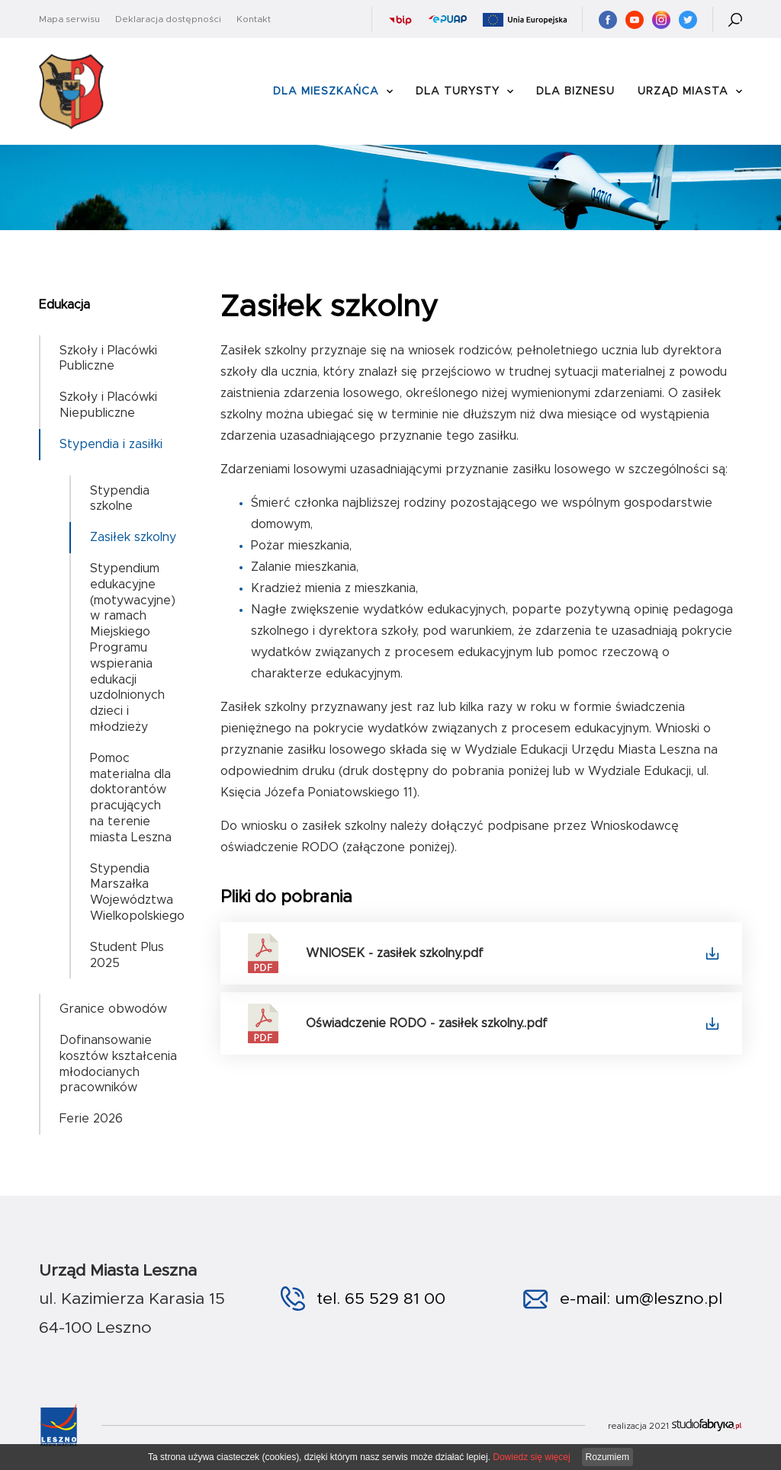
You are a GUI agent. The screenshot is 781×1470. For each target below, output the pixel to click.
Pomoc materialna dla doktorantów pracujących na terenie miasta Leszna (131, 798)
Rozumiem (607, 1457)
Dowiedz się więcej (531, 1457)
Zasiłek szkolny (133, 537)
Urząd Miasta (683, 91)
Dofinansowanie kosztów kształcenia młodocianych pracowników (118, 1064)
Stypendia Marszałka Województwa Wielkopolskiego (137, 892)
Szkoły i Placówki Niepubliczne (108, 405)
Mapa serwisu (69, 19)
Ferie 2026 (91, 1119)
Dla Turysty (458, 91)
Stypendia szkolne (119, 499)
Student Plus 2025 (127, 955)
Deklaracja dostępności (168, 19)
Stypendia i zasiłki (110, 444)
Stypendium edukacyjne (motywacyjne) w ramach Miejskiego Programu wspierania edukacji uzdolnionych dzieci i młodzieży (132, 647)
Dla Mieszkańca (326, 91)
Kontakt (253, 19)
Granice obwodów (113, 1009)
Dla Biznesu (575, 91)
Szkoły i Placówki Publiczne (108, 358)
